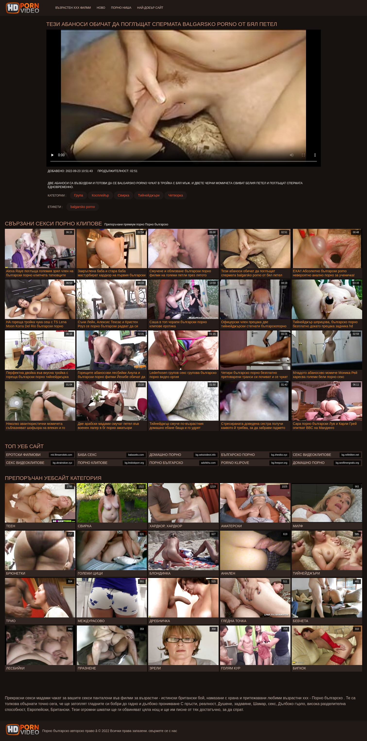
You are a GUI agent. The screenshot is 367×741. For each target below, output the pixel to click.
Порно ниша (121, 7)
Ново (101, 7)
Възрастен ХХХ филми (73, 7)
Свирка (123, 195)
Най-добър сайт (150, 7)
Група (78, 195)
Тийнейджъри (149, 195)
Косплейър (100, 195)
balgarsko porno (82, 207)
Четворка (175, 195)
